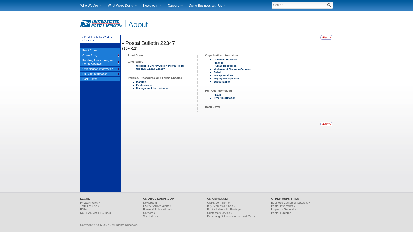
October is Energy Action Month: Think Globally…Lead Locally (160, 67)
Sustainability (222, 81)
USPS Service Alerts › (157, 206)
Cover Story (135, 61)
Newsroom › (151, 202)
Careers (173, 5)
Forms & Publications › (157, 209)
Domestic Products (225, 59)
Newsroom (150, 5)
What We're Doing (120, 5)
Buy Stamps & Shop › (221, 206)
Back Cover (212, 107)
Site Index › (150, 216)
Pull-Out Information (218, 90)
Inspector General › (283, 209)
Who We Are (89, 5)
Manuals (141, 81)
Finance (218, 62)
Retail (217, 72)
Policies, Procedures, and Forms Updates (155, 77)
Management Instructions (152, 88)
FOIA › (84, 209)
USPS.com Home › (219, 202)
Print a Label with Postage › (225, 209)
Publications (144, 85)
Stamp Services (223, 75)
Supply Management (226, 78)
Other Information (224, 97)
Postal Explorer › (281, 212)
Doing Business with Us (205, 5)
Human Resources (225, 65)
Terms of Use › (89, 206)
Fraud (217, 94)
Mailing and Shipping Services (232, 69)
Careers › (149, 212)
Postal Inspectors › (283, 206)
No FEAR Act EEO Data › (96, 212)
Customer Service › (219, 212)
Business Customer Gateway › (290, 202)
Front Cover (135, 55)
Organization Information (221, 55)
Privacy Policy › (90, 202)
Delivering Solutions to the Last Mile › (231, 216)
